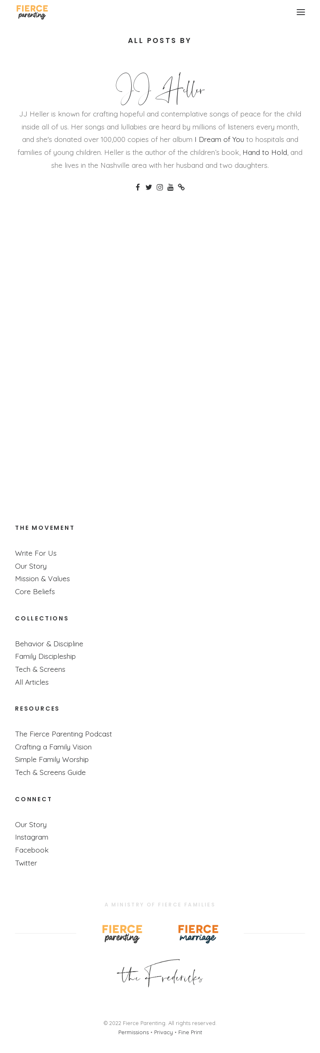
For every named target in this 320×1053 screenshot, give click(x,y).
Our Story (31, 565)
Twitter (26, 862)
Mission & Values (42, 578)
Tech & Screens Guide (50, 772)
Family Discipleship (45, 656)
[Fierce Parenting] (32, 12)
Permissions (133, 1032)
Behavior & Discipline (49, 643)
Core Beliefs (35, 591)
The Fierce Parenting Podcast (63, 733)
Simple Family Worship (52, 759)
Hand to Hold (264, 152)
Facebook (32, 849)
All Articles (32, 681)
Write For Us (36, 552)
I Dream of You (219, 139)
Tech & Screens (40, 668)
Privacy (163, 1032)
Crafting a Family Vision (53, 746)
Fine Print (190, 1032)
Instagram (31, 836)
